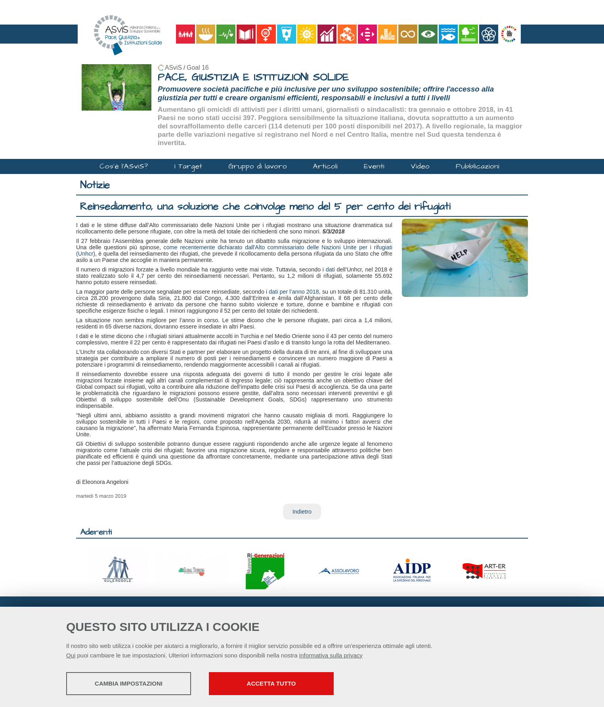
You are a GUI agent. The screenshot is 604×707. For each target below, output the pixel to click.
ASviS (173, 67)
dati (330, 269)
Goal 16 (197, 67)
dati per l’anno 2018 (294, 292)
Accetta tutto (271, 683)
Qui (70, 655)
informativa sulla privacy (331, 655)
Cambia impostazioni (128, 683)
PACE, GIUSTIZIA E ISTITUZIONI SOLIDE (253, 77)
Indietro (302, 511)
